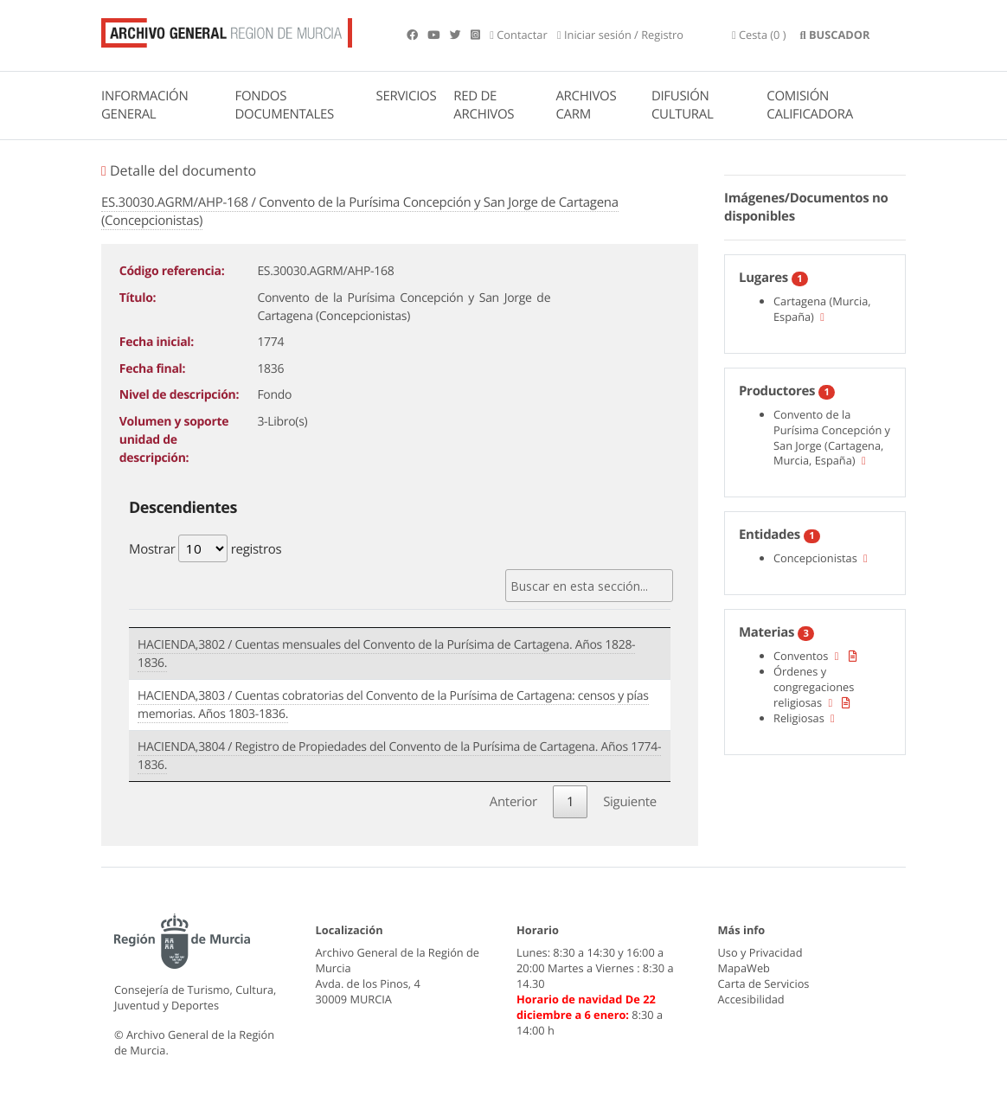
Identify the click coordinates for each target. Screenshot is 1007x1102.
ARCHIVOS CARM (585, 105)
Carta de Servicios (764, 983)
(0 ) (759, 34)
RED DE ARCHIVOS (483, 105)
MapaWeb (744, 968)
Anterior (513, 801)
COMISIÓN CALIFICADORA (809, 105)
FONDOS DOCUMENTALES (284, 105)
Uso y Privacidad (760, 952)
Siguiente (630, 801)
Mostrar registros (205, 548)
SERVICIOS (406, 96)
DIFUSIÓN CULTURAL (682, 105)
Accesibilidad (751, 999)
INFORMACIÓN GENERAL (144, 105)
